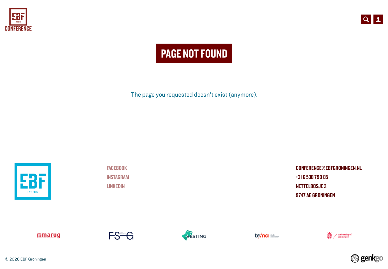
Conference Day (94, 19)
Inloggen (378, 19)
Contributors (231, 19)
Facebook (117, 167)
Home (63, 19)
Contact (337, 19)
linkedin (116, 186)
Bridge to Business (147, 19)
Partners (192, 19)
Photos (309, 19)
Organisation (275, 19)
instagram (118, 177)
